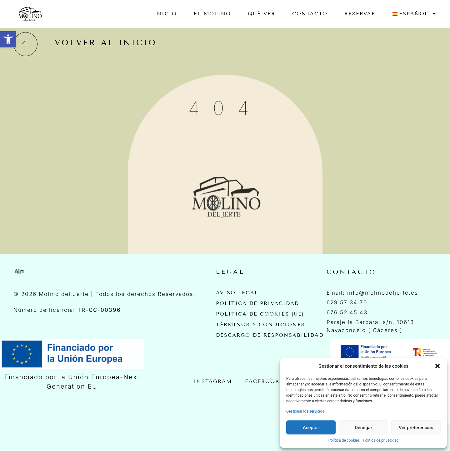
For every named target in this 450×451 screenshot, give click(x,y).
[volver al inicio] (25, 44)
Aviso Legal (237, 293)
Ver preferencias (416, 427)
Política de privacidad (380, 440)
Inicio (165, 14)
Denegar (363, 427)
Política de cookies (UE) (260, 314)
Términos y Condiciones (260, 324)
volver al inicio (106, 42)
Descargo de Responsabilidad (269, 335)
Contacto (310, 14)
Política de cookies (344, 440)
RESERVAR (360, 14)
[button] (8, 39)
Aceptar (311, 427)
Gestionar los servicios (305, 411)
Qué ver (261, 14)
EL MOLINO (212, 14)
